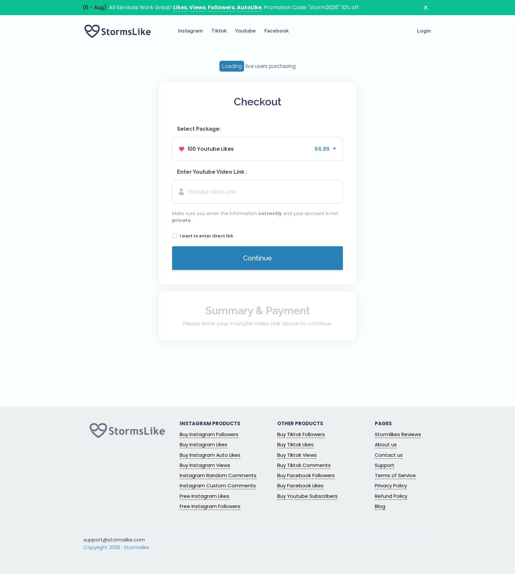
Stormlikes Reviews (398, 434)
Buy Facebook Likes (300, 485)
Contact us (389, 455)
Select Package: (199, 129)
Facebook (276, 31)
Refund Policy (391, 496)
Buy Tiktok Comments (304, 465)
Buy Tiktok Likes (295, 444)
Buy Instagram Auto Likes (210, 455)
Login (424, 31)
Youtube (245, 31)
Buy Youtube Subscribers (307, 496)
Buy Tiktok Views (297, 455)
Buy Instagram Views (205, 465)
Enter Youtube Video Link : (212, 172)
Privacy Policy (391, 485)
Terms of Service (395, 475)
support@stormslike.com (114, 539)
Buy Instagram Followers (209, 434)
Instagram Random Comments (218, 475)
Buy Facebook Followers (306, 475)
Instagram (190, 31)
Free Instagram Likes (204, 496)
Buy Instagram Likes (203, 444)
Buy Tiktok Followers (301, 434)
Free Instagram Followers (210, 506)
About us (386, 444)
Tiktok (219, 31)
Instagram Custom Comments (218, 485)
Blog (380, 506)
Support (384, 465)
